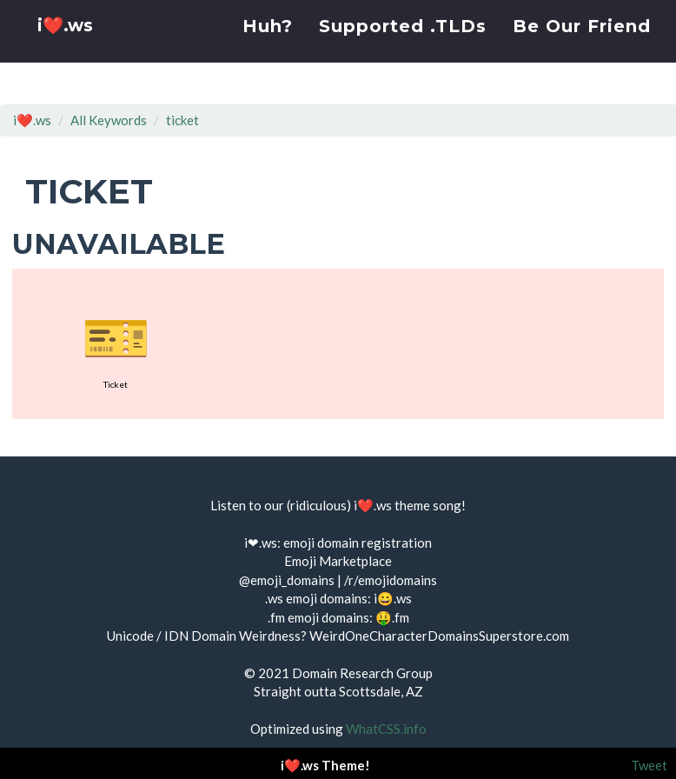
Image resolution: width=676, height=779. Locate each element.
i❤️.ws (67, 52)
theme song (427, 505)
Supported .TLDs (403, 47)
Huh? (267, 47)
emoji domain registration (357, 542)
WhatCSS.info (386, 728)
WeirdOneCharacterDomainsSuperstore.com (439, 635)
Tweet (649, 765)
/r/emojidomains (390, 580)
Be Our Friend (582, 47)
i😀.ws (393, 598)
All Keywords (108, 120)
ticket (182, 120)
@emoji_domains (287, 580)
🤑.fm (392, 617)
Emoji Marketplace (338, 561)
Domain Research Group (362, 673)
